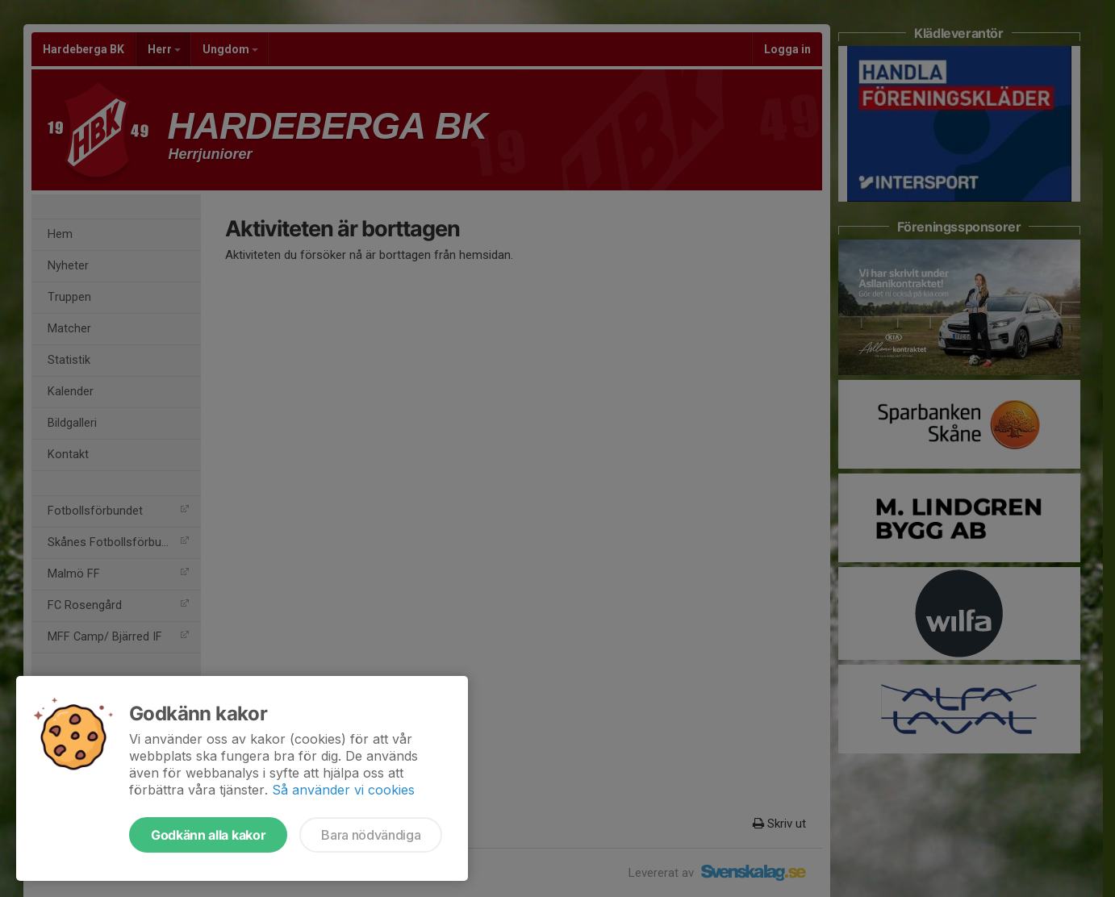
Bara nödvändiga (370, 835)
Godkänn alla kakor (208, 835)
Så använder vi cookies (343, 790)
